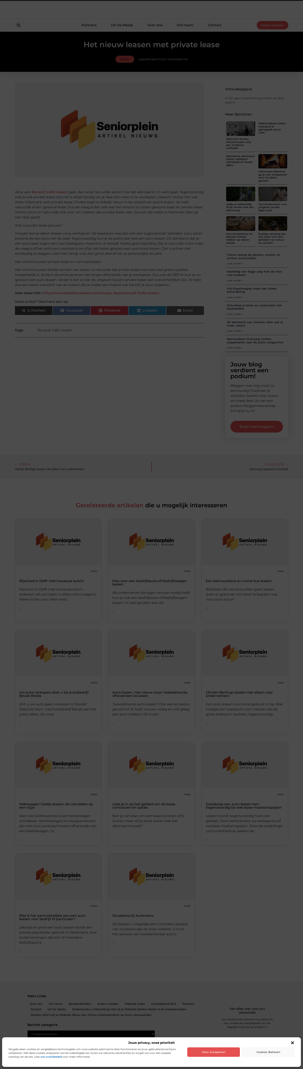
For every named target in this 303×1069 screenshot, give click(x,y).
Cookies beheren (268, 1052)
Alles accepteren (214, 1052)
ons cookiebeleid (51, 1056)
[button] (292, 1043)
